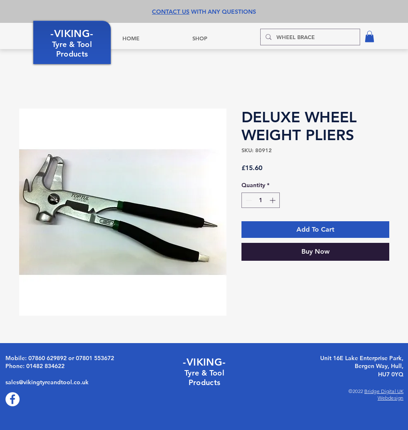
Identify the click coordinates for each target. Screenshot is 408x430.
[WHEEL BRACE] (309, 37)
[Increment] (273, 200)
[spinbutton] (260, 200)
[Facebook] (12, 399)
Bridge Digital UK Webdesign (383, 394)
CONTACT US (170, 11)
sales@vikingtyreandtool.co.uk (47, 382)
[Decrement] (248, 200)
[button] (369, 36)
